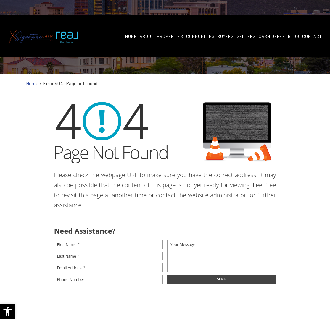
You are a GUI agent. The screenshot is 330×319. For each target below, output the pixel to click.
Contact (312, 21)
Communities (200, 21)
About (146, 21)
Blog (293, 21)
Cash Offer (271, 21)
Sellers (245, 21)
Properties (170, 21)
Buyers (225, 21)
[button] (7, 311)
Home (130, 21)
